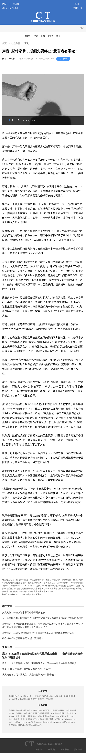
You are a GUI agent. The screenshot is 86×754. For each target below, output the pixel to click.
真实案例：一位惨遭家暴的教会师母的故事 (23, 612)
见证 (36, 36)
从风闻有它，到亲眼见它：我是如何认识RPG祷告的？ (29, 674)
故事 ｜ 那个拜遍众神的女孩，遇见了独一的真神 (26, 669)
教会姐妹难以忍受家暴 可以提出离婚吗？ (22, 638)
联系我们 (52, 750)
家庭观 (51, 36)
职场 (58, 36)
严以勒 (12, 59)
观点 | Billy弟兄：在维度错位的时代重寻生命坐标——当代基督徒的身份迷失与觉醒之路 (42, 655)
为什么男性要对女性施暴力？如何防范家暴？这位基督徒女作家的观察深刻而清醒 (42, 618)
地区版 (16, 4)
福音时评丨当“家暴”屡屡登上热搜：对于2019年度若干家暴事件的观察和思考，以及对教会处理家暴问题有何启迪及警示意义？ (42, 625)
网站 (7, 4)
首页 (4, 43)
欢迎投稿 (65, 750)
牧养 (43, 36)
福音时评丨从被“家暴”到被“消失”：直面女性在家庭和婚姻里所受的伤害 (38, 633)
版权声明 (78, 750)
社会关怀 (16, 43)
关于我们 (39, 750)
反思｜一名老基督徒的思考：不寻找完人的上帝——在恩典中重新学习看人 (39, 663)
